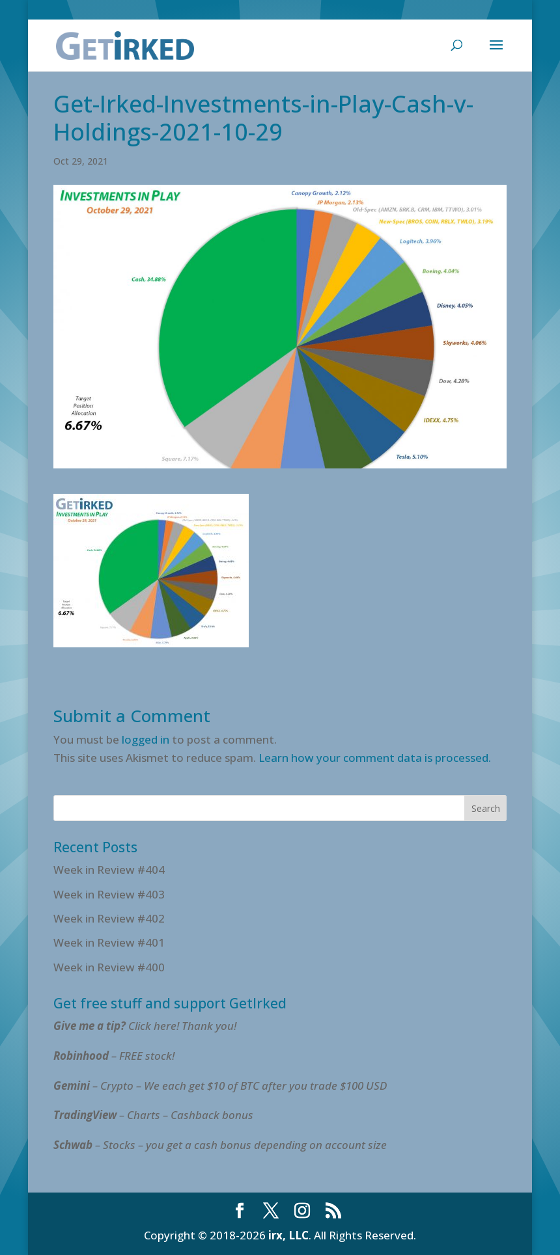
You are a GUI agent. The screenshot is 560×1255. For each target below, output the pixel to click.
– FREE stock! (114, 1055)
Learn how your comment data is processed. (375, 757)
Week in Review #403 (109, 894)
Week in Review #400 (109, 967)
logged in (145, 739)
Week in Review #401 (109, 942)
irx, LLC (288, 1235)
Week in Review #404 (109, 869)
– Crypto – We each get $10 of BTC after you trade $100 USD (221, 1085)
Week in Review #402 (109, 918)
